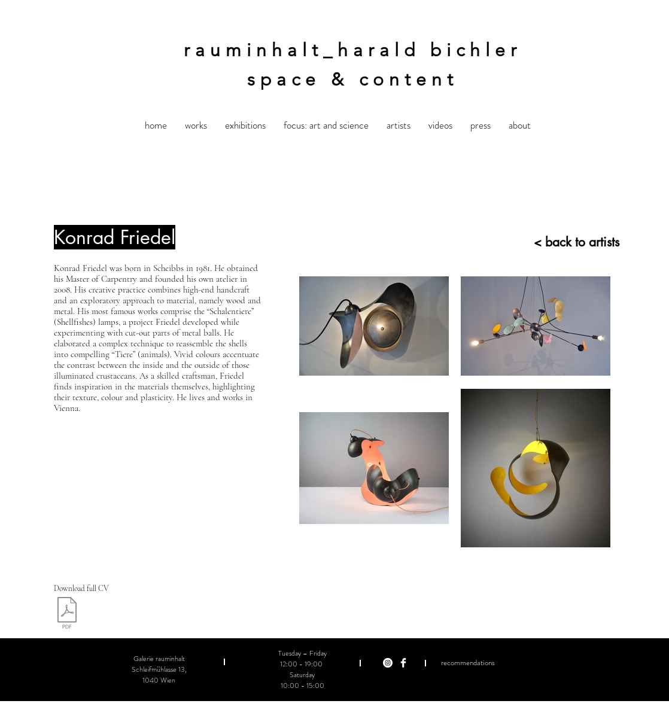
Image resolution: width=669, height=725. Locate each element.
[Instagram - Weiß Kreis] (388, 663)
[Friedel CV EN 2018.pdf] (67, 614)
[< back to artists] (561, 242)
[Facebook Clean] (403, 663)
